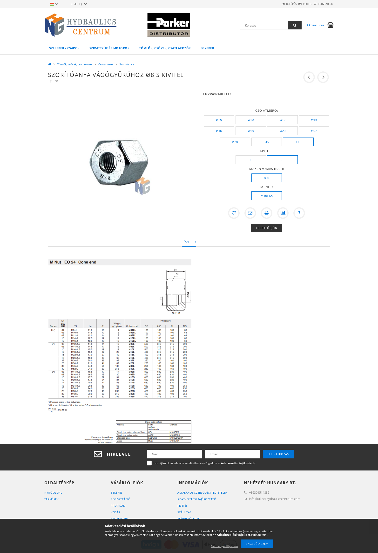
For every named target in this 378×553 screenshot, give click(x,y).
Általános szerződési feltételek (202, 492)
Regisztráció (120, 499)
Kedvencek (322, 4)
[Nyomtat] (266, 213)
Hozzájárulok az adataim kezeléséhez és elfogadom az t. (205, 463)
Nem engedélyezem (224, 546)
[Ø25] (219, 119)
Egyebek (207, 48)
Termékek (51, 499)
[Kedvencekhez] (234, 213)
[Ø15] (314, 119)
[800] (266, 177)
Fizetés (182, 505)
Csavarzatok (105, 64)
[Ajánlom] (250, 213)
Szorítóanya (126, 64)
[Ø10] (251, 119)
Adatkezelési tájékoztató (196, 499)
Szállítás (184, 512)
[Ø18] (251, 130)
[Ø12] (282, 119)
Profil (299, 4)
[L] (251, 159)
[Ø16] (219, 130)
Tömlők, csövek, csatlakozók (165, 48)
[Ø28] (235, 142)
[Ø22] (314, 130)
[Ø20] (282, 130)
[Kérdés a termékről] (299, 213)
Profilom (118, 505)
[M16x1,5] (266, 195)
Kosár (115, 512)
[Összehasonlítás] (283, 213)
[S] (282, 159)
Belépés (278, 4)
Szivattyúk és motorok (109, 48)
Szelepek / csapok (64, 48)
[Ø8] (298, 142)
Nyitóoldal (53, 492)
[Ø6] (266, 142)
